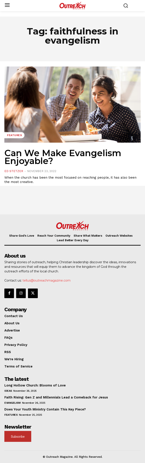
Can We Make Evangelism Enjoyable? (62, 157)
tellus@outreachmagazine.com (46, 280)
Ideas (8, 390)
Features (14, 135)
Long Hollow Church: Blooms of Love (35, 385)
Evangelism (12, 402)
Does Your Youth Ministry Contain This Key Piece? (45, 409)
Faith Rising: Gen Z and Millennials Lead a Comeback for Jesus (56, 397)
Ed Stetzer (13, 171)
